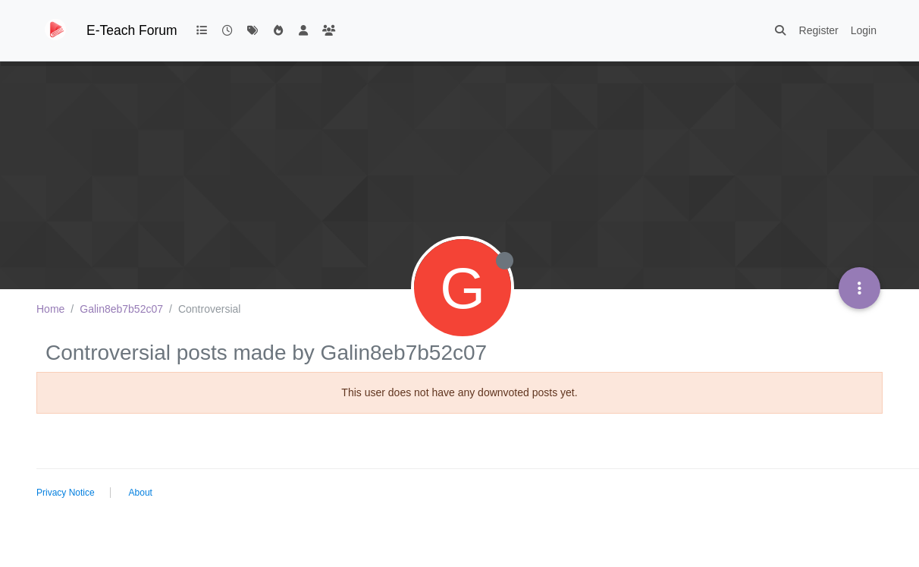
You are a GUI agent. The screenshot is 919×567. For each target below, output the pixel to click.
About (140, 492)
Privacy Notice (65, 492)
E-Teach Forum (131, 30)
